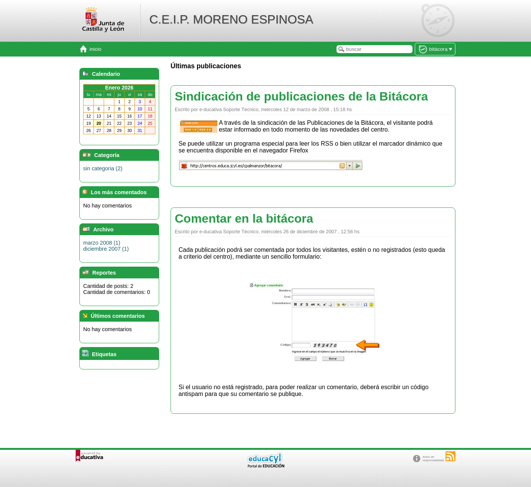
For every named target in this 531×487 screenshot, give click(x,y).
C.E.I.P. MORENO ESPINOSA (231, 19)
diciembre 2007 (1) (106, 249)
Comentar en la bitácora (244, 218)
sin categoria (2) (102, 168)
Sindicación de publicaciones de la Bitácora (301, 96)
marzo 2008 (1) (101, 243)
